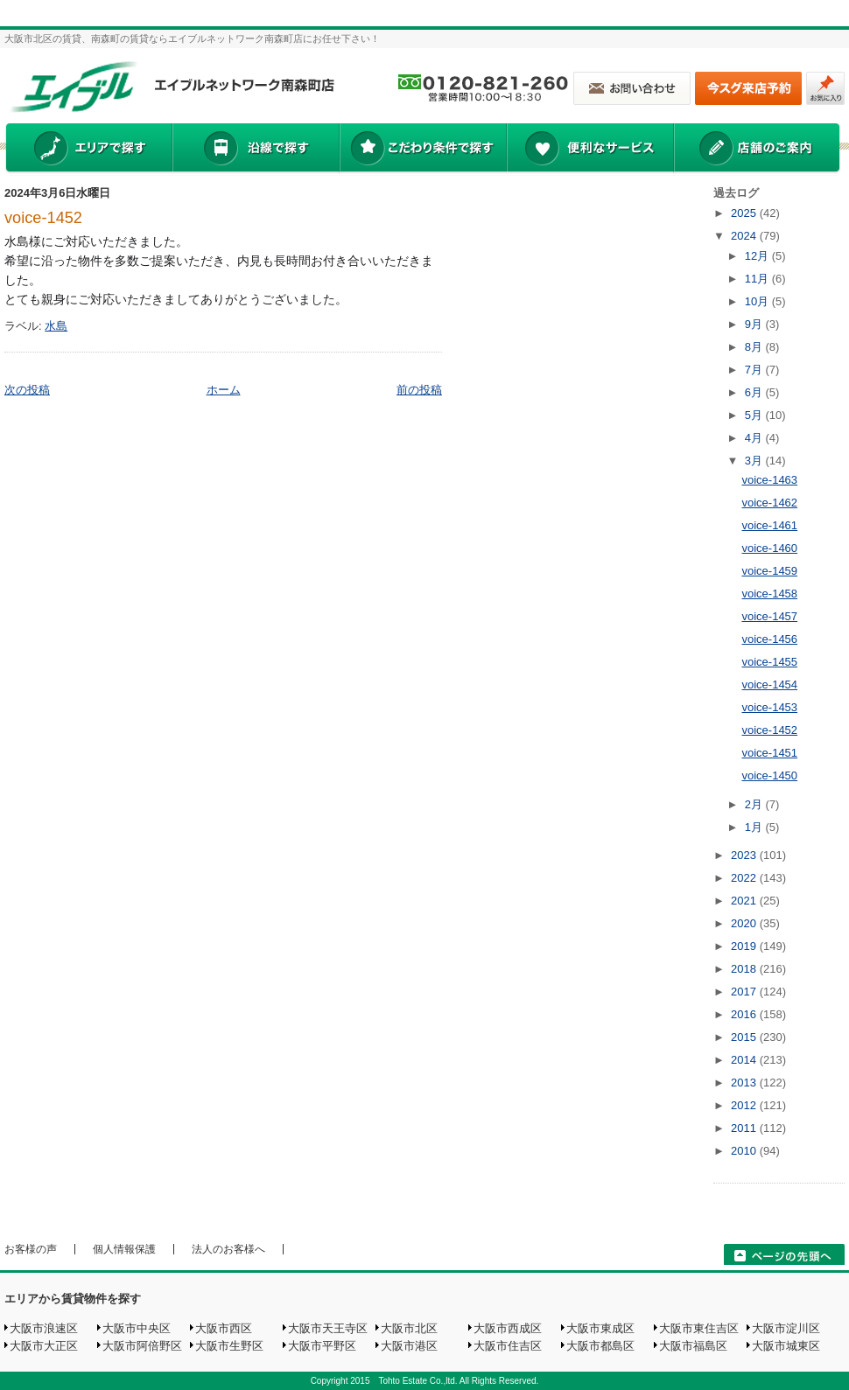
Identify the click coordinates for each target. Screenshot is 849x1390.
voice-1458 (769, 593)
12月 (758, 255)
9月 (755, 324)
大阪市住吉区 (508, 1345)
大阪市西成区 (508, 1328)
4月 (755, 437)
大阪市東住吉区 (699, 1328)
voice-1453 (769, 707)
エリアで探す (88, 149)
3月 (755, 460)
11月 (758, 278)
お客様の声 (30, 1249)
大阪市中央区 (136, 1328)
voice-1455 (769, 661)
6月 (755, 392)
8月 (755, 346)
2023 (745, 855)
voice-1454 (769, 684)
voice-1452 (43, 218)
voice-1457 (769, 616)
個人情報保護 (124, 1249)
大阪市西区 (223, 1328)
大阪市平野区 (322, 1345)
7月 (755, 369)
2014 (745, 1059)
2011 (745, 1128)
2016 (745, 1014)
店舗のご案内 (757, 149)
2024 (745, 235)
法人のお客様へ (228, 1249)
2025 (745, 213)
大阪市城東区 (786, 1345)
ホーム (224, 389)
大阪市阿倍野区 (142, 1345)
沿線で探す (256, 149)
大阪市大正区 (44, 1345)
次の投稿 (27, 389)
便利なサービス (590, 149)
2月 (755, 804)
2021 (745, 900)
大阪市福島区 (693, 1345)
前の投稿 (419, 389)
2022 (745, 877)
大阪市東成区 (600, 1328)
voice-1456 (769, 639)
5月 (755, 415)
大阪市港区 (409, 1345)
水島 (56, 325)
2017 (745, 991)
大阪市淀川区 (786, 1328)
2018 (745, 968)
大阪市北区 (409, 1328)
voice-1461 (769, 525)
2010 (745, 1150)
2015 (745, 1037)
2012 (745, 1105)
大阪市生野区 (229, 1345)
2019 (745, 946)
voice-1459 (769, 570)
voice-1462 (769, 502)
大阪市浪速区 (44, 1328)
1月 (755, 827)
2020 (745, 923)
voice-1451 (769, 752)
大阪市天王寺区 (328, 1328)
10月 (758, 301)
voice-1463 (769, 479)
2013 (745, 1082)
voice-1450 (769, 775)
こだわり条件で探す (422, 149)
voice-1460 (769, 548)
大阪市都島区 (600, 1345)
